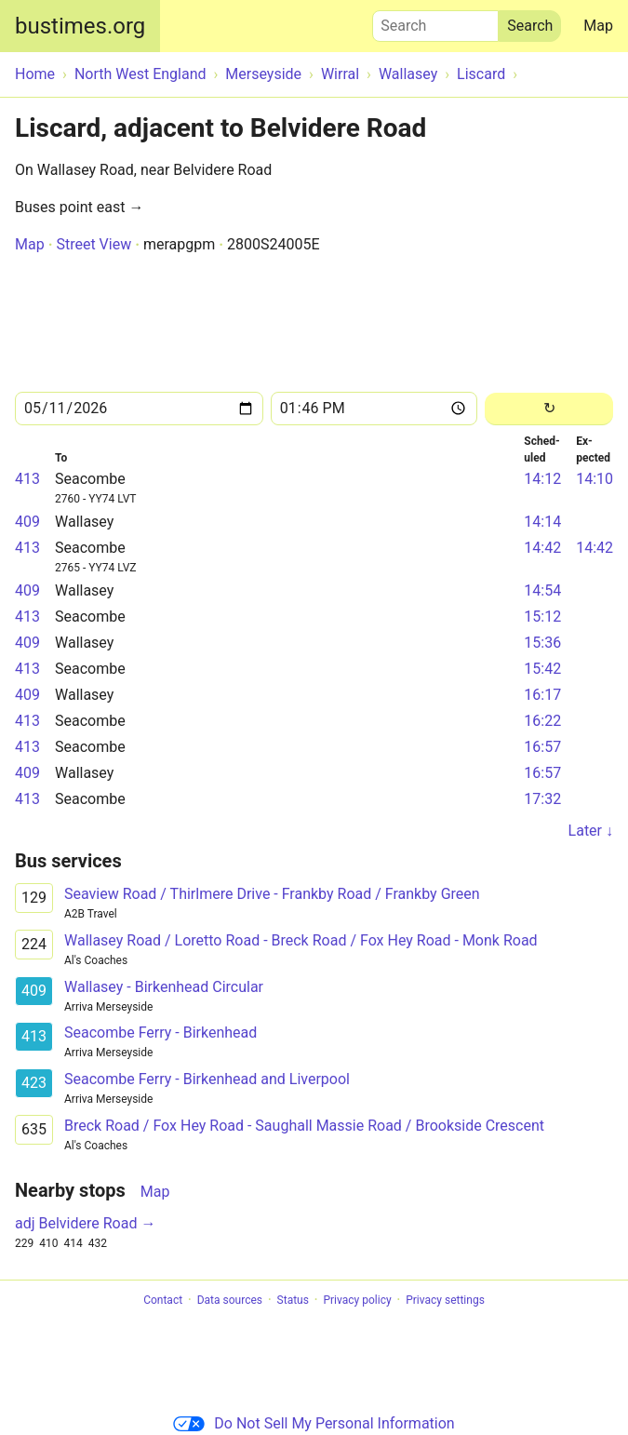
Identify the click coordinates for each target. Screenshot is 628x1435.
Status (293, 1300)
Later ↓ (590, 830)
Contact (162, 1300)
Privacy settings (445, 1300)
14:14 (542, 521)
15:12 (542, 616)
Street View (93, 244)
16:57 (542, 747)
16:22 (542, 721)
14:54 (542, 590)
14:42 (542, 548)
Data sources (229, 1300)
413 (27, 479)
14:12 (542, 479)
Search (435, 21)
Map (598, 25)
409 (27, 521)
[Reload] (549, 409)
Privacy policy (357, 1300)
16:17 (542, 695)
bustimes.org (80, 26)
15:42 (542, 668)
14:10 (594, 479)
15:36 (542, 642)
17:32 (542, 799)
